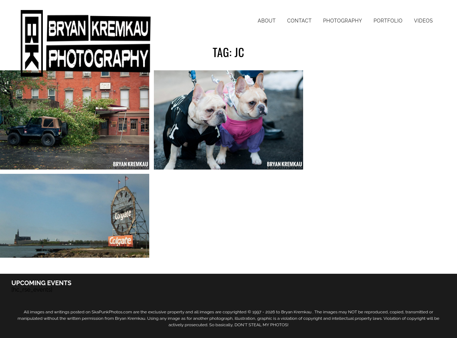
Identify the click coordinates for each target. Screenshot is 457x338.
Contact (299, 21)
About (267, 21)
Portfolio (387, 21)
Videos (423, 21)
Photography (342, 21)
